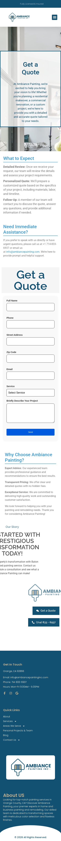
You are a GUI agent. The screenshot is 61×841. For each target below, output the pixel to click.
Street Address (30, 341)
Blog (5, 735)
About (6, 716)
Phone (30, 324)
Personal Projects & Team (18, 730)
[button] (54, 17)
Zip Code (30, 358)
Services (10, 721)
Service (30, 390)
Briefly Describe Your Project (30, 413)
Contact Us (11, 740)
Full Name (30, 306)
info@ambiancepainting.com (23, 251)
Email (30, 375)
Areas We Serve (14, 726)
